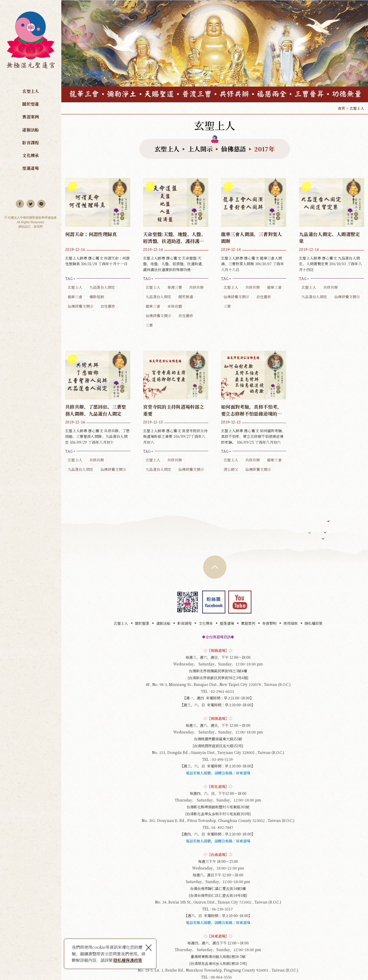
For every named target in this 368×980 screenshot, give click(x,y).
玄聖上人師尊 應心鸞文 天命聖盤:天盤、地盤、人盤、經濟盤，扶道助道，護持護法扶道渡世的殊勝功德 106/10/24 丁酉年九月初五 (175, 254)
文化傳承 (30, 155)
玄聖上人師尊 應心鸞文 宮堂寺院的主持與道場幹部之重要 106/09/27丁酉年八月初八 (175, 412)
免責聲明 (269, 623)
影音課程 (30, 143)
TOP (214, 567)
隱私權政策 (314, 623)
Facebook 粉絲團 (213, 602)
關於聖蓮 (30, 104)
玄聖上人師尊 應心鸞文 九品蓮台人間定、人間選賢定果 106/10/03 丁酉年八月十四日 (331, 240)
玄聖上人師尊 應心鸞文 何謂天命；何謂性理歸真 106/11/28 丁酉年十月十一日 (97, 244)
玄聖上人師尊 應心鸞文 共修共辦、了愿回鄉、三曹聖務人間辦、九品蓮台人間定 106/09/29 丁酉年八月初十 (97, 412)
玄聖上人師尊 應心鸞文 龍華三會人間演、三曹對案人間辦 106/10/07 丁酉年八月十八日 (253, 244)
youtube (239, 602)
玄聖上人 (30, 91)
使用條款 (290, 623)
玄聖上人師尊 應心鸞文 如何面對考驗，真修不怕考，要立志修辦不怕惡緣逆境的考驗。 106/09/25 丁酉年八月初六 (253, 412)
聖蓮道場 (30, 168)
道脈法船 (30, 130)
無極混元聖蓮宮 (31, 43)
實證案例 (30, 117)
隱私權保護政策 (127, 960)
